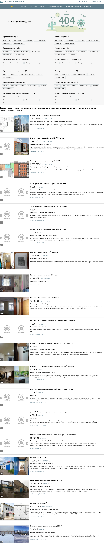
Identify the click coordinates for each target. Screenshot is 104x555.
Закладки (83, 1)
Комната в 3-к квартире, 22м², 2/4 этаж (44, 305)
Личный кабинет (96, 1)
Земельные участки (55, 6)
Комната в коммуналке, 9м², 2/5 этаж (43, 282)
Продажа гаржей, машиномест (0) (17, 88)
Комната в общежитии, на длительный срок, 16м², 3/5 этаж (51, 351)
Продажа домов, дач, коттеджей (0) (18, 61)
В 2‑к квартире (40, 52)
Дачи (13, 64)
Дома (5, 64)
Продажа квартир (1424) (13, 37)
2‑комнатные (19, 40)
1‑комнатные (7, 40)
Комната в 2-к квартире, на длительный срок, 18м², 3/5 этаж (52, 374)
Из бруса (6, 71)
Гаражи (5, 91)
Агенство (44, 79)
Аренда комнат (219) (64, 49)
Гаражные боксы (36, 91)
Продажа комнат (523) (12, 49)
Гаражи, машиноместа (73, 6)
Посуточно (75, 43)
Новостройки (22, 43)
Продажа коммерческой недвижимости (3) (20, 100)
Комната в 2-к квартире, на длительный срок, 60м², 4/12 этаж (52, 328)
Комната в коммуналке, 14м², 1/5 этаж (44, 260)
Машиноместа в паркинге (20, 91)
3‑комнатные (31, 40)
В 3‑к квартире (8, 55)
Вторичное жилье (8, 43)
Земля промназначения (30, 79)
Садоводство (15, 79)
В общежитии (7, 52)
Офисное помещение (10, 103)
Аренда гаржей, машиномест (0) (68, 88)
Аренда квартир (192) (64, 37)
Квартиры (13, 6)
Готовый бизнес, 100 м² (38, 465)
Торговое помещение (27, 103)
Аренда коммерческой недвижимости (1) (72, 100)
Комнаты (23, 6)
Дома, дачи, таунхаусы (37, 6)
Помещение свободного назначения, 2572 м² (46, 488)
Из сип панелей (34, 67)
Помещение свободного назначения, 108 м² (46, 533)
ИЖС (5, 79)
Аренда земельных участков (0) (68, 76)
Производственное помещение (12, 110)
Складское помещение (35, 107)
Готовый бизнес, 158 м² (38, 511)
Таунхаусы (33, 64)
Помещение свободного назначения (13, 107)
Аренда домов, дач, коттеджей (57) (69, 64)
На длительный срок (61, 43)
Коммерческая (89, 6)
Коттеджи (22, 64)
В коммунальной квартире (23, 52)
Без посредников (36, 43)
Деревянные (21, 67)
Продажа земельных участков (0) (16, 76)
